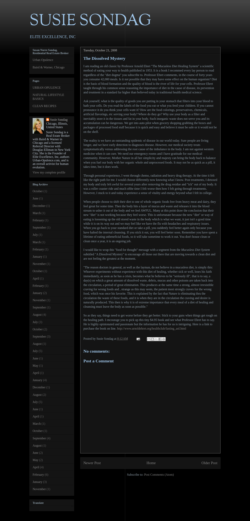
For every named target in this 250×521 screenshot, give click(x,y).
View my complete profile (49, 172)
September (39, 227)
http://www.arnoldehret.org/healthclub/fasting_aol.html (151, 328)
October (38, 191)
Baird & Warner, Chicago (48, 67)
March (37, 213)
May (35, 365)
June (35, 198)
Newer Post (92, 463)
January (37, 256)
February (38, 220)
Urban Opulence (43, 60)
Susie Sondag (59, 119)
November (39, 263)
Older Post (209, 463)
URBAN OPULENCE (47, 87)
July (35, 234)
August (37, 314)
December (39, 205)
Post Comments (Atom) (159, 474)
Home (151, 463)
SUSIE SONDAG (90, 21)
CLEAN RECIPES (44, 106)
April (36, 278)
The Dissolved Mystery (104, 58)
